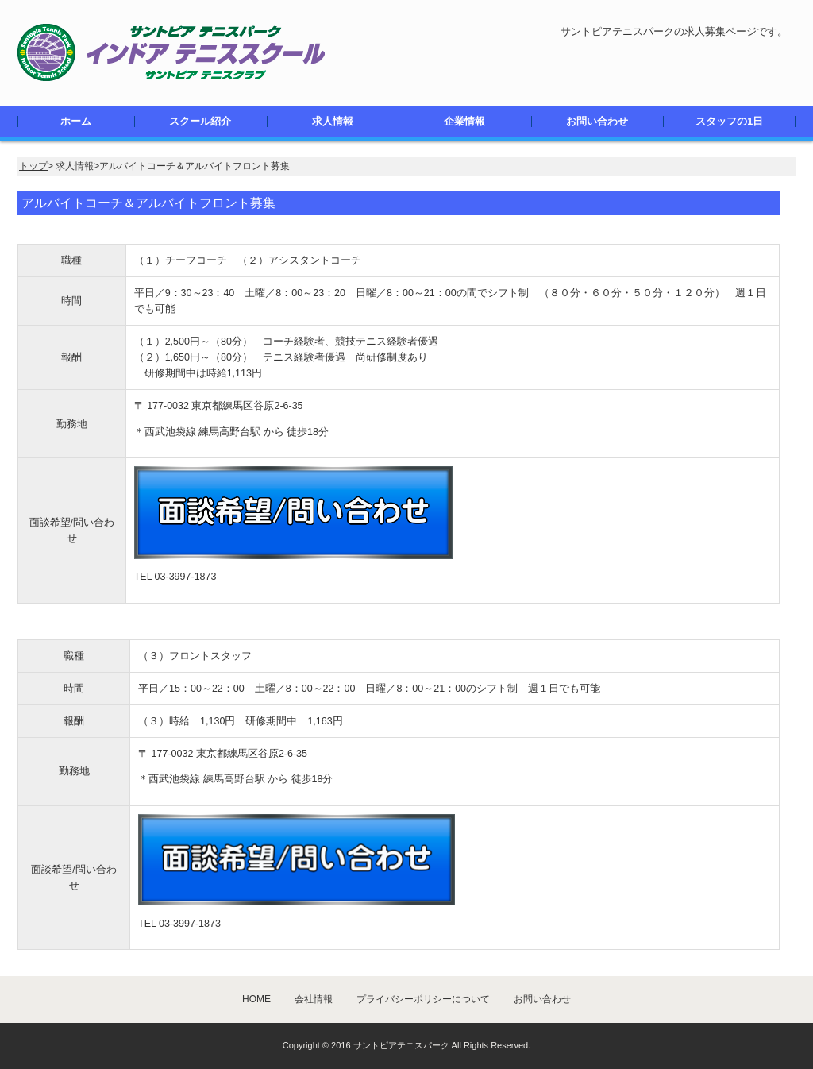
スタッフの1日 (729, 121)
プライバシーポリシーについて (423, 999)
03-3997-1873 (186, 576)
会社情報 (314, 999)
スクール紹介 (200, 121)
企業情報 (464, 121)
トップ (33, 166)
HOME (256, 999)
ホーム (75, 121)
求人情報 (332, 121)
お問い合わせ (597, 121)
